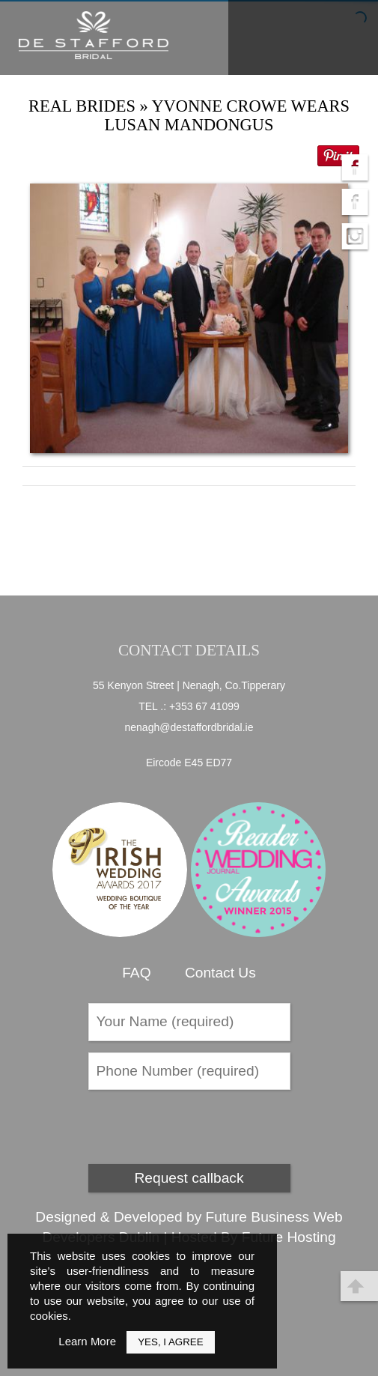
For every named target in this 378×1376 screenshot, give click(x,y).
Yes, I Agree (170, 1342)
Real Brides (81, 106)
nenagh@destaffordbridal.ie (189, 727)
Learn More (87, 1341)
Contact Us (220, 973)
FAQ (136, 973)
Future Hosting (289, 1237)
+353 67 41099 (204, 706)
